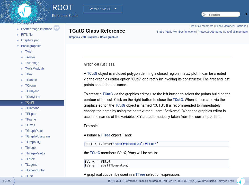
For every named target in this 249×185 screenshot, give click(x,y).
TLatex (30, 159)
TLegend (31, 164)
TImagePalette (35, 153)
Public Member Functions (230, 26)
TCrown (30, 85)
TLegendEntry (35, 170)
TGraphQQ (32, 142)
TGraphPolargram (37, 136)
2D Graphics (25, 23)
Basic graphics (31, 46)
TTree (105, 135)
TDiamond (32, 108)
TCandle (31, 80)
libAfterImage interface (36, 29)
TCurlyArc (32, 91)
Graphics (74, 37)
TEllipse (30, 114)
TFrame (30, 119)
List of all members (201, 26)
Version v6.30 (100, 9)
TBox (28, 74)
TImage (30, 148)
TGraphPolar (34, 131)
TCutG (29, 102)
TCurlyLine (32, 97)
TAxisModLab (34, 68)
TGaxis (30, 125)
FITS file (27, 34)
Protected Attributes (210, 31)
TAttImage (32, 63)
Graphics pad (30, 40)
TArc (28, 51)
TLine (29, 176)
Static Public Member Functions (176, 31)
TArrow (30, 57)
